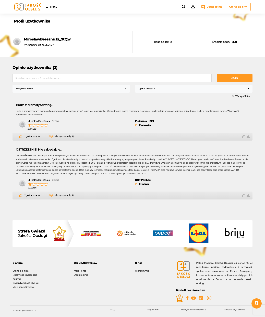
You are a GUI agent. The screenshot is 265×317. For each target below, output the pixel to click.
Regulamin (153, 309)
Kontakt (139, 273)
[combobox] (71, 89)
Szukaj (234, 77)
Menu (54, 6)
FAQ (112, 309)
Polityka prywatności (234, 309)
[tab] (41, 263)
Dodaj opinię (214, 7)
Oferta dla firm (238, 6)
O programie (142, 269)
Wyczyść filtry (242, 96)
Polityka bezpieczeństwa (193, 309)
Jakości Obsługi (32, 233)
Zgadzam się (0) (32, 136)
